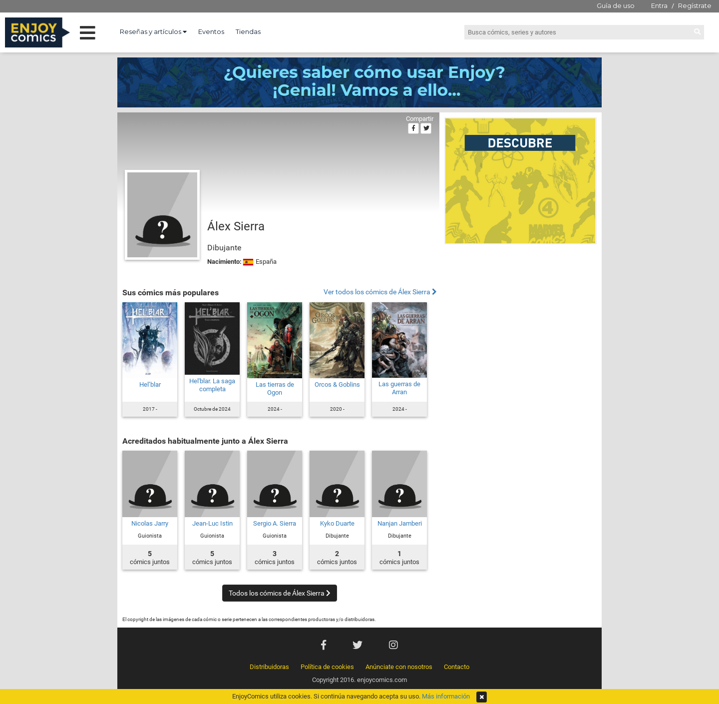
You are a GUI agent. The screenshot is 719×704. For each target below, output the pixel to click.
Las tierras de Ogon (275, 388)
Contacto (456, 667)
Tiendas (248, 31)
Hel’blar (150, 384)
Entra (659, 5)
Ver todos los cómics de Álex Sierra (380, 292)
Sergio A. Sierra (274, 523)
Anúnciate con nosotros (398, 667)
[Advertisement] (520, 316)
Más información (446, 696)
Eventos (211, 31)
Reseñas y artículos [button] (153, 31)
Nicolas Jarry (149, 523)
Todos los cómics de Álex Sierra (280, 593)
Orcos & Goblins (337, 384)
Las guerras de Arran (399, 388)
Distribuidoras (269, 667)
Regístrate (695, 5)
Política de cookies (327, 667)
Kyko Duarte (337, 523)
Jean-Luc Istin (212, 523)
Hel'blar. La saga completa (212, 385)
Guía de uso (616, 5)
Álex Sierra (236, 226)
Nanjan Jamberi (399, 523)
